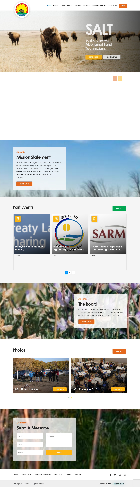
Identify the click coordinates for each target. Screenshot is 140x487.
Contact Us (102, 57)
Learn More (24, 184)
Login (123, 6)
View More (60, 389)
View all (119, 208)
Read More (84, 57)
